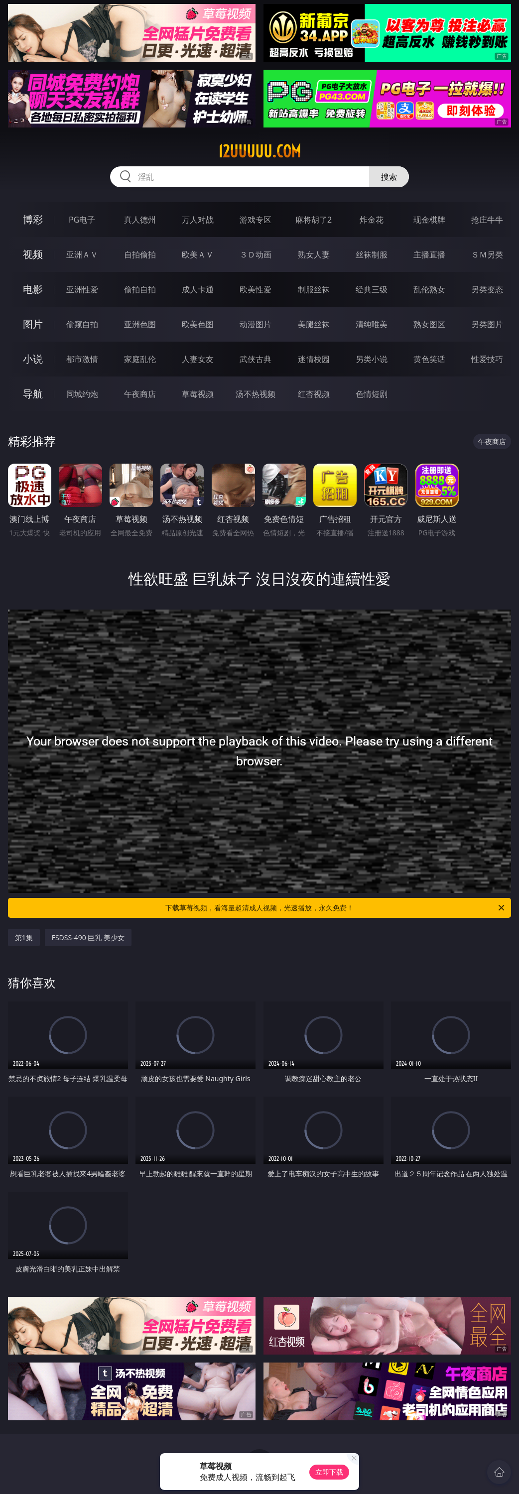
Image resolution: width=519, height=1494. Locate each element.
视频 (33, 254)
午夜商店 (140, 393)
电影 (33, 289)
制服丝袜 (314, 289)
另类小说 (372, 359)
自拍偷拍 (140, 254)
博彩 (33, 219)
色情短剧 (372, 393)
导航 (33, 393)
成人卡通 (198, 289)
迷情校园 (314, 359)
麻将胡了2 (313, 219)
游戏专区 (255, 219)
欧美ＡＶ (198, 254)
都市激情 (82, 359)
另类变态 (487, 289)
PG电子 (82, 219)
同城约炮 (82, 393)
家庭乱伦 (140, 359)
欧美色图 (198, 324)
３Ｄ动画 (255, 254)
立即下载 (329, 1472)
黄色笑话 (429, 359)
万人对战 (198, 219)
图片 (33, 324)
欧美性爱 (255, 289)
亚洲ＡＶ (82, 254)
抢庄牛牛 (487, 219)
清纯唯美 (372, 324)
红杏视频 (314, 393)
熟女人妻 (314, 254)
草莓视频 (198, 393)
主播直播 (429, 254)
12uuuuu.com (259, 151)
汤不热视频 (255, 393)
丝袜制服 (372, 254)
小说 (33, 359)
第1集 (24, 937)
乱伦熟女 (429, 289)
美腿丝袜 (314, 324)
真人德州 (140, 219)
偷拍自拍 (140, 289)
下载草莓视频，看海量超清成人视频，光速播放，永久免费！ (335, 908)
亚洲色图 (140, 324)
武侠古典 (255, 359)
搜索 (389, 176)
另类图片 (487, 324)
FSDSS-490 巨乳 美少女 (88, 937)
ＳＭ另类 (487, 254)
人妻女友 (198, 359)
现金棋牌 (429, 219)
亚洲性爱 (82, 289)
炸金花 (372, 219)
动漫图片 (255, 324)
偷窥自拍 (82, 324)
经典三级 (372, 289)
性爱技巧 (487, 359)
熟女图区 (429, 324)
